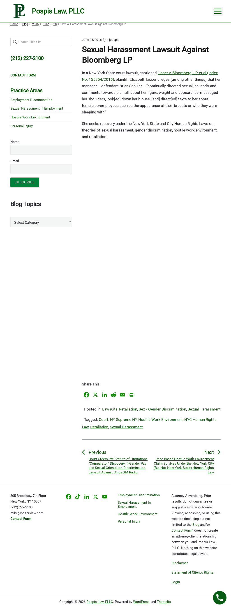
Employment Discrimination (31, 100)
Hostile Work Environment (160, 419)
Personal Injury (21, 126)
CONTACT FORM (23, 75)
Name (14, 142)
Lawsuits (110, 409)
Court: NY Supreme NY (118, 419)
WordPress (141, 602)
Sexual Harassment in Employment (36, 108)
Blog (195, 525)
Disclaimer (179, 563)
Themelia (164, 602)
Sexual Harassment (204, 409)
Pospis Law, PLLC (99, 602)
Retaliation (128, 409)
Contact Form (181, 530)
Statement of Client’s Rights (192, 572)
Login (175, 582)
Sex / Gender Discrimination (162, 409)
